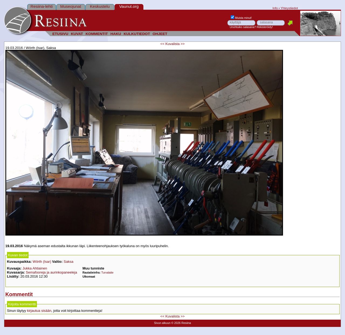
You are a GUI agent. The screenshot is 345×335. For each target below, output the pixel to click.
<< (162, 44)
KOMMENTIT (96, 34)
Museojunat (70, 6)
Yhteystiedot (289, 8)
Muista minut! (241, 17)
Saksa (68, 262)
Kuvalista (172, 44)
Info (275, 8)
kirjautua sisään (39, 311)
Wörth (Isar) (42, 262)
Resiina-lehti (41, 6)
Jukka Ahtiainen (35, 268)
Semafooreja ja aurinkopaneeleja (51, 272)
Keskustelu (100, 6)
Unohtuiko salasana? (243, 27)
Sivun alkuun (162, 322)
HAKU (116, 34)
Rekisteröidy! (265, 27)
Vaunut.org (129, 6)
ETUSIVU (60, 34)
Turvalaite (107, 272)
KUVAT (77, 34)
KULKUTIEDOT (137, 34)
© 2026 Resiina (181, 322)
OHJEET (160, 34)
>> (183, 44)
